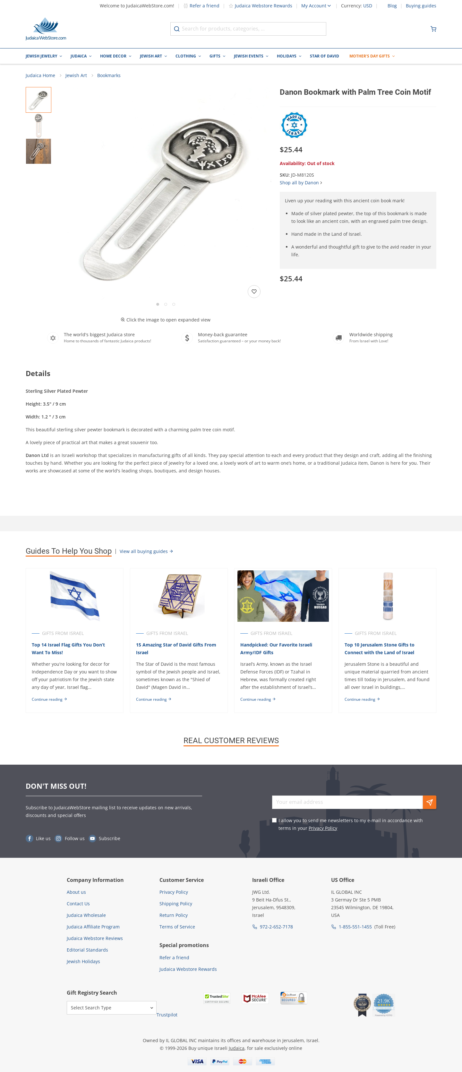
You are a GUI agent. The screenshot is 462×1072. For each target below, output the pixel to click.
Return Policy (173, 915)
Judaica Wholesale (86, 915)
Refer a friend (201, 6)
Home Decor (113, 56)
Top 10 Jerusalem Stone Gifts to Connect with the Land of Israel (380, 649)
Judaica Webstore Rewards (260, 6)
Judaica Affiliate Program (93, 927)
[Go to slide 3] (173, 304)
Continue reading (49, 700)
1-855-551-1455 (355, 927)
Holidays (286, 56)
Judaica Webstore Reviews (95, 938)
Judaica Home (40, 76)
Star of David (324, 56)
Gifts (215, 56)
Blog (392, 5)
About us (76, 892)
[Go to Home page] (46, 28)
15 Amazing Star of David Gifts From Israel (176, 649)
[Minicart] (433, 29)
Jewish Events (248, 56)
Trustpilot (167, 1015)
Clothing (185, 56)
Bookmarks (109, 76)
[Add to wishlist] (254, 292)
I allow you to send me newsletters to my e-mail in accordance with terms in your (350, 824)
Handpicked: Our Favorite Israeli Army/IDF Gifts (277, 649)
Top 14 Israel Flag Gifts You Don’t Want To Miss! (68, 649)
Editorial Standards (87, 950)
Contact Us (78, 904)
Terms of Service (177, 927)
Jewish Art (151, 56)
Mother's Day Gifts (369, 56)
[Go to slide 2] (165, 304)
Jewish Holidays (83, 961)
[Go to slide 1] (157, 304)
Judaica (79, 56)
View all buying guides (147, 552)
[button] (165, 194)
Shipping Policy (175, 904)
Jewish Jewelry (41, 56)
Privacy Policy (323, 828)
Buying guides (421, 6)
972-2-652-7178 (276, 927)
